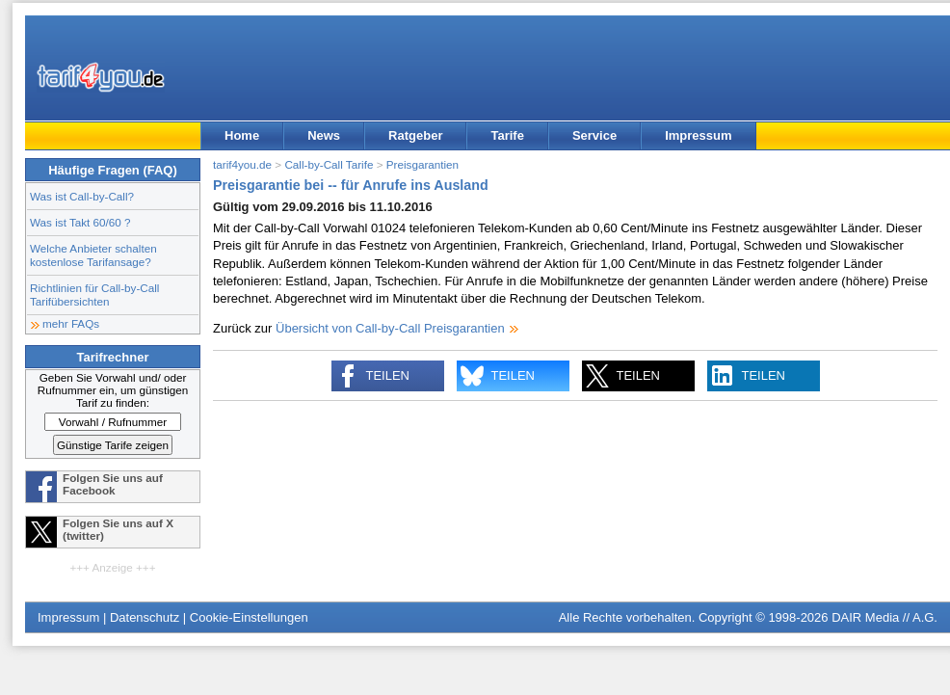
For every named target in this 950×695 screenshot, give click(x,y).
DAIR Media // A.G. (884, 617)
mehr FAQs (70, 323)
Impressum (698, 135)
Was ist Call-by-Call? (82, 196)
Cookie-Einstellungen (249, 617)
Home (241, 135)
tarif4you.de (242, 164)
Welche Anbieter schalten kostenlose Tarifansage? (93, 255)
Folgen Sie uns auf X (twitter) (118, 529)
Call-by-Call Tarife (328, 164)
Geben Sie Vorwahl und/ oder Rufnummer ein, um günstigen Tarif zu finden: (113, 390)
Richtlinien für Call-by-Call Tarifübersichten (94, 294)
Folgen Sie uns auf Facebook (113, 483)
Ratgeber (415, 135)
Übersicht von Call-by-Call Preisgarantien (390, 328)
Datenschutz (144, 617)
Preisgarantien (422, 164)
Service (594, 135)
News (323, 135)
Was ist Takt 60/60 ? (80, 222)
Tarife (506, 135)
